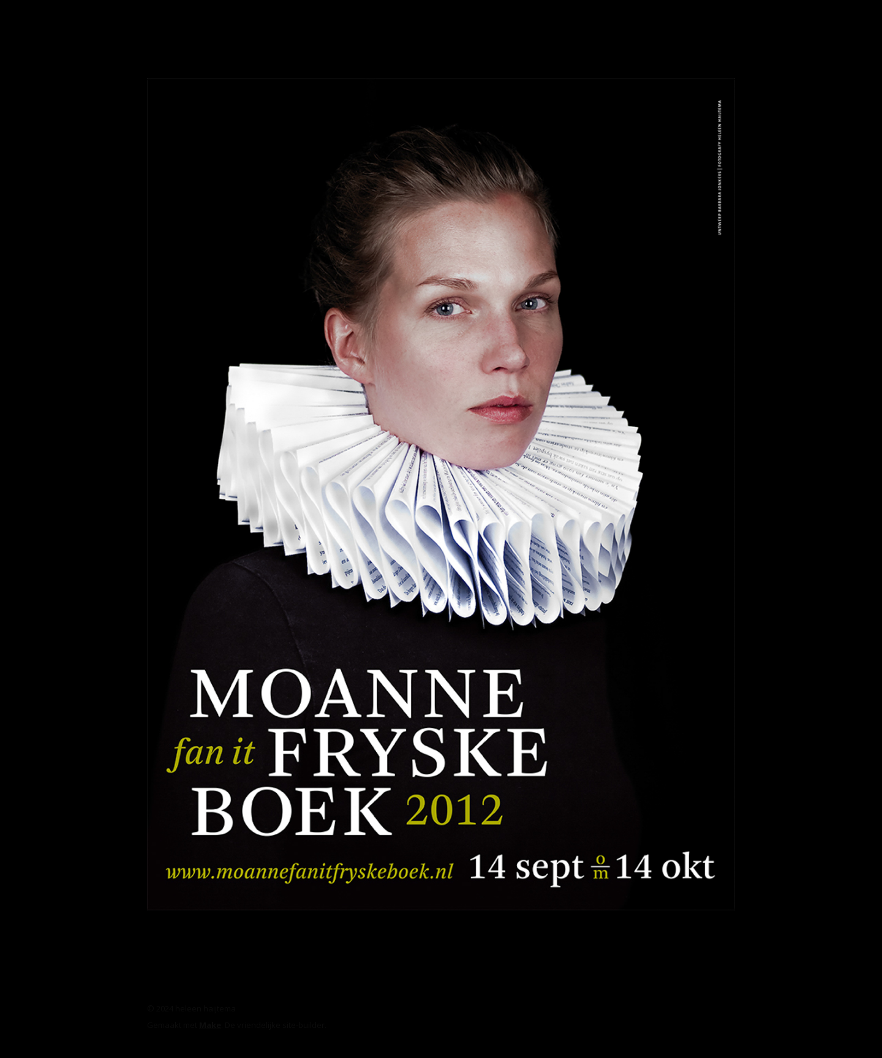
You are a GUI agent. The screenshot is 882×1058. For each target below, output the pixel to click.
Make (210, 1024)
